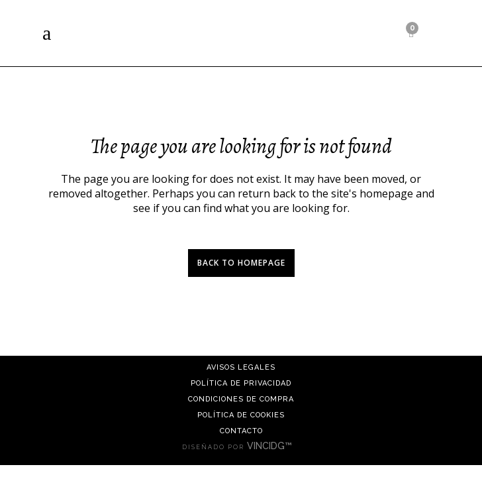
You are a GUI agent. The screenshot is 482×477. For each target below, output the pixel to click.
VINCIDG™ (273, 446)
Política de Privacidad (241, 383)
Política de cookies (241, 415)
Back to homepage (241, 262)
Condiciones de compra (241, 399)
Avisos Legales (241, 367)
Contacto (241, 431)
